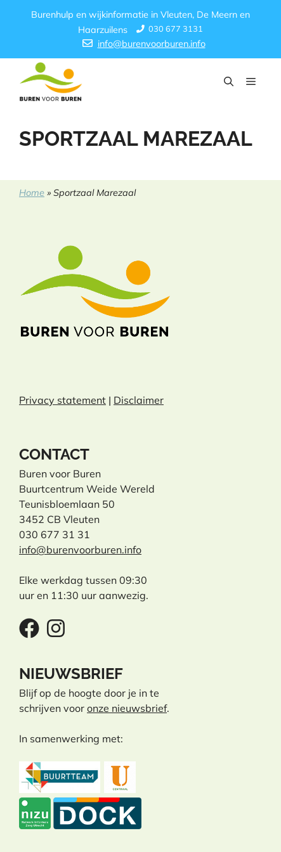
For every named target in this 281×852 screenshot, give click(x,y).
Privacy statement (62, 400)
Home (31, 192)
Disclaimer (139, 400)
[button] (229, 81)
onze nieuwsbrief (127, 708)
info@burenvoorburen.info (152, 43)
